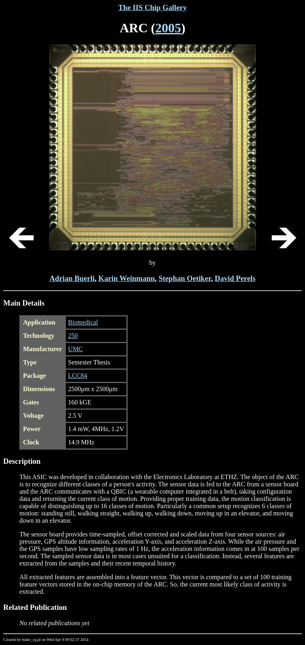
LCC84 (77, 375)
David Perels (235, 278)
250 (73, 335)
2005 (168, 28)
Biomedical (83, 322)
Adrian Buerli (72, 278)
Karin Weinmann (127, 278)
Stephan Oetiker (184, 278)
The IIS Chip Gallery (152, 7)
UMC (75, 349)
